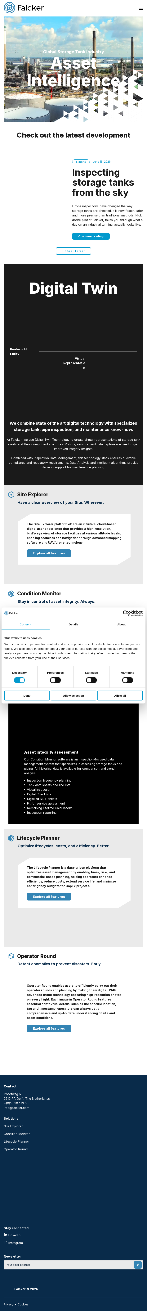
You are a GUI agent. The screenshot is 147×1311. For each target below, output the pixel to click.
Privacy (8, 1304)
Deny (26, 695)
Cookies (23, 1304)
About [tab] (121, 624)
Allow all (120, 695)
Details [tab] (73, 624)
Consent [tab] (25, 624)
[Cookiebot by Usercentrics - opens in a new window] (126, 613)
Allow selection (73, 695)
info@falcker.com (16, 1108)
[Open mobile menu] (141, 8)
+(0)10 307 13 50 (16, 1103)
